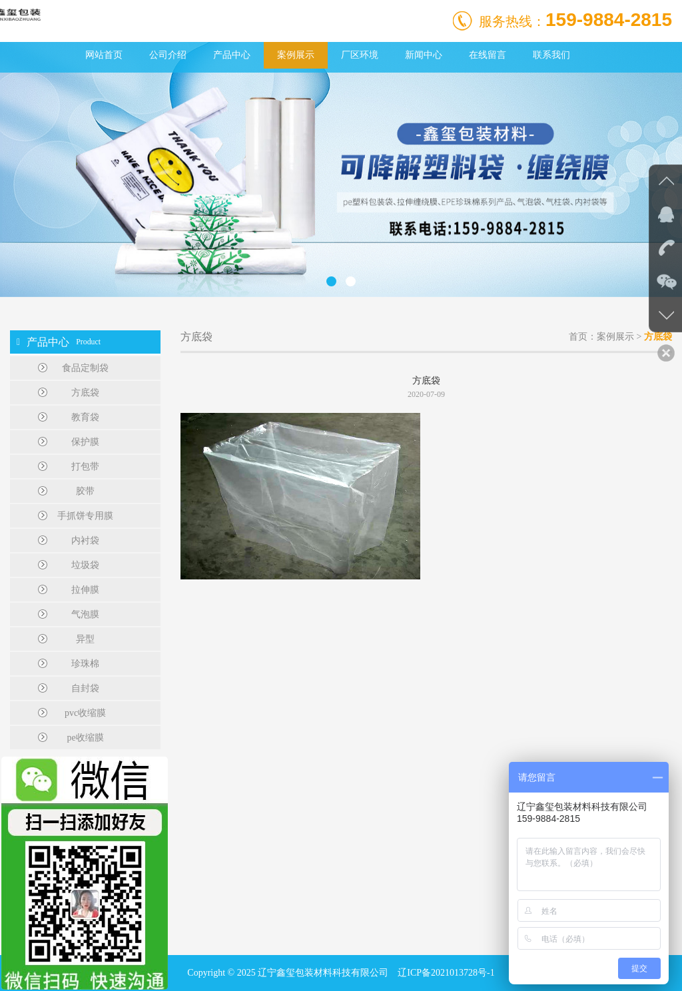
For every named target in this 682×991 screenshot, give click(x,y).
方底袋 (85, 393)
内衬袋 (85, 540)
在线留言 (487, 55)
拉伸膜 (85, 590)
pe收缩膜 (85, 738)
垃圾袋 (85, 565)
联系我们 (551, 55)
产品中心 (231, 55)
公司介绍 (167, 55)
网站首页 (104, 55)
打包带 (85, 467)
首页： (583, 337)
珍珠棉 (85, 664)
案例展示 (295, 55)
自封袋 (85, 688)
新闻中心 (423, 55)
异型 (85, 639)
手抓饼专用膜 (85, 516)
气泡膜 (85, 614)
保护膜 (85, 442)
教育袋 (85, 417)
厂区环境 (359, 55)
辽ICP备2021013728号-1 (446, 973)
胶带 (85, 491)
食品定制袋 (85, 368)
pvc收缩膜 (85, 713)
